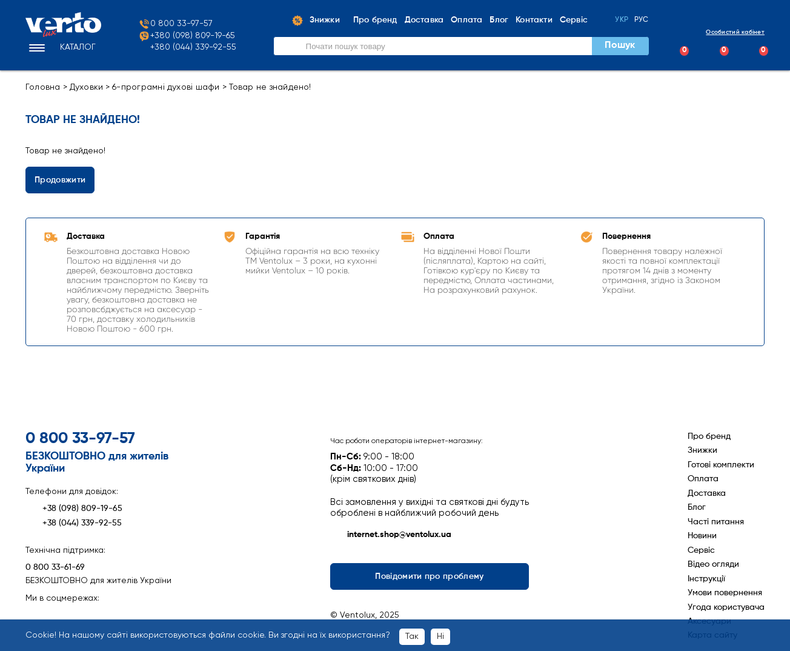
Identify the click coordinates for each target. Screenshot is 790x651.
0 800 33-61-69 (55, 567)
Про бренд (709, 436)
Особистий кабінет (725, 31)
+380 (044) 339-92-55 (193, 47)
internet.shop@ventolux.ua (390, 535)
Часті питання (716, 522)
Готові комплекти (721, 465)
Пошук (620, 45)
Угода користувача (726, 607)
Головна (43, 87)
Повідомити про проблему (429, 576)
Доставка (707, 493)
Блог (697, 507)
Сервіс (701, 550)
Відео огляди (713, 564)
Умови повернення (725, 593)
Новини (702, 536)
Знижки (702, 450)
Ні (440, 636)
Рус (641, 20)
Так (412, 636)
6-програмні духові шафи (165, 87)
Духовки (87, 87)
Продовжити (60, 180)
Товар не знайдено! (270, 87)
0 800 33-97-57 (175, 24)
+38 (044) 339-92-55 (73, 523)
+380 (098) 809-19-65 (186, 36)
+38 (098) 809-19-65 (73, 508)
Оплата (703, 479)
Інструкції (706, 579)
